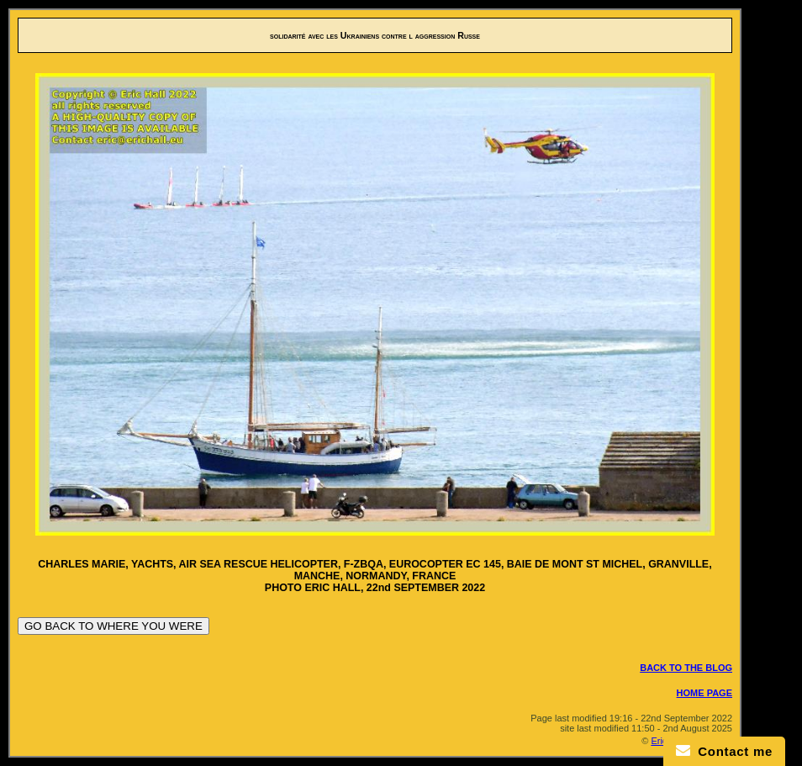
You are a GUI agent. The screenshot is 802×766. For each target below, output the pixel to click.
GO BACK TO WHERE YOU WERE (113, 626)
